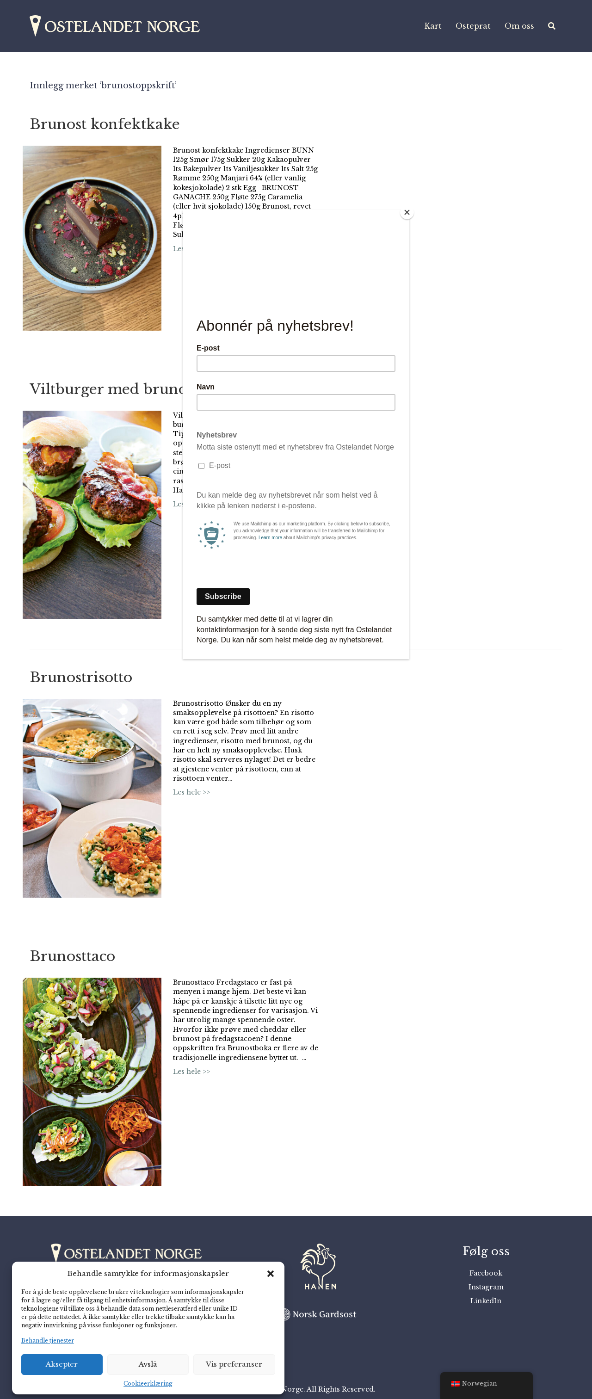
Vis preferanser (234, 1364)
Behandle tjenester (47, 1340)
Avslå (148, 1364)
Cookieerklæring (148, 1383)
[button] (270, 1273)
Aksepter (62, 1364)
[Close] (407, 212)
